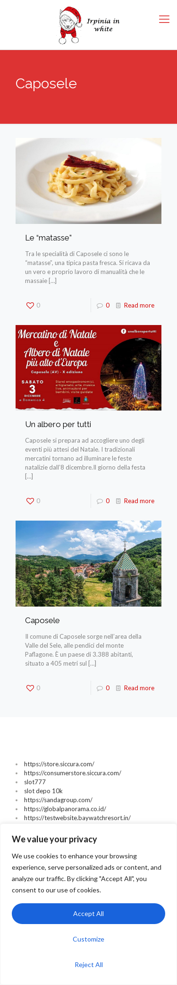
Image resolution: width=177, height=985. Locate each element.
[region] (88, 904)
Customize (88, 939)
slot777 (35, 782)
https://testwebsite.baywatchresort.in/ (77, 818)
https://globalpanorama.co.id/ (65, 809)
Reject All (89, 964)
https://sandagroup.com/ (58, 800)
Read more (139, 305)
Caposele (42, 620)
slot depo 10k (43, 791)
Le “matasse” (48, 237)
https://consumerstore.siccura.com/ (72, 773)
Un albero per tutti (58, 424)
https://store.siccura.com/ (59, 764)
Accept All (88, 913)
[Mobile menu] (164, 19)
